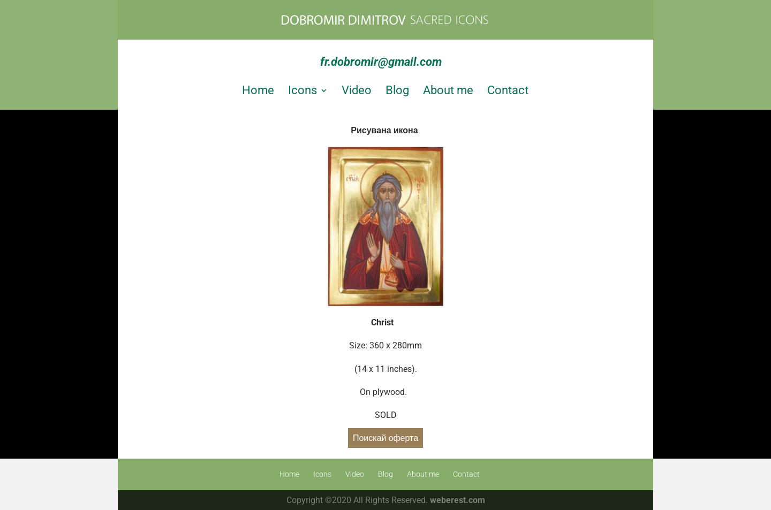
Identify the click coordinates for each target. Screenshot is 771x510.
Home (258, 90)
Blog (397, 90)
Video (357, 90)
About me (448, 90)
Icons (302, 90)
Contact (507, 90)
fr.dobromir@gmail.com (381, 61)
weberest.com (457, 500)
